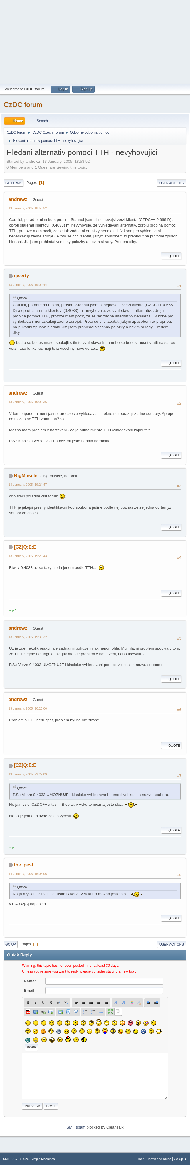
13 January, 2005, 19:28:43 (28, 556)
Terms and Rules (159, 1159)
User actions (171, 183)
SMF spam (75, 1127)
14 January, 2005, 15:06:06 (28, 874)
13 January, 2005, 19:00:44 (28, 285)
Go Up (10, 944)
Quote (171, 256)
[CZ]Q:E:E (25, 547)
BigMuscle (25, 475)
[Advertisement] (95, 41)
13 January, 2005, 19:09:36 (28, 402)
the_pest (23, 864)
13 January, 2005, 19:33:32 (28, 637)
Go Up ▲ (180, 1159)
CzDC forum (23, 105)
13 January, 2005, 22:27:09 (28, 774)
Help (141, 1159)
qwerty (21, 275)
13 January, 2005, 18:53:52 (28, 208)
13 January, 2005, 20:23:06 (28, 708)
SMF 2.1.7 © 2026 (16, 1159)
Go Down (13, 183)
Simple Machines (43, 1159)
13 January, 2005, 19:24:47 (28, 484)
